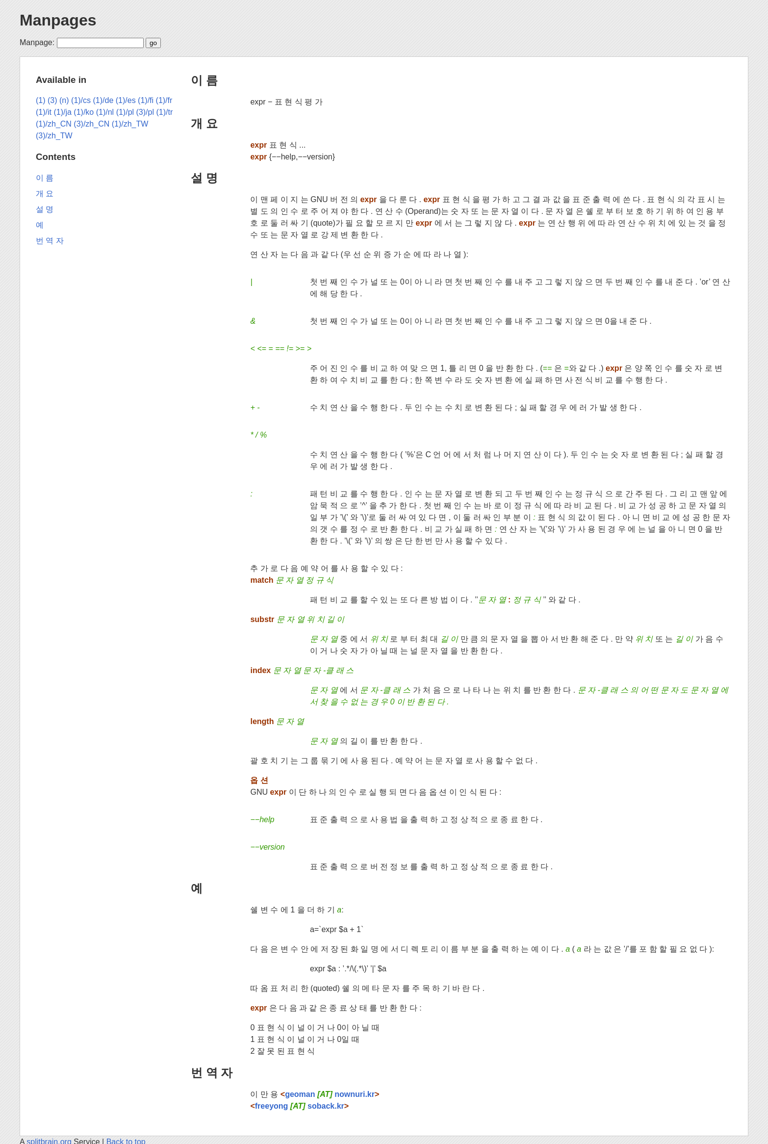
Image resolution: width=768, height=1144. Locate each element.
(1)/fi (146, 100)
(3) (52, 100)
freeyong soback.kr (299, 1106)
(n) (64, 100)
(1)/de (103, 100)
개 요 (204, 123)
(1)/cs (81, 100)
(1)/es (126, 100)
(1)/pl (125, 112)
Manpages (58, 20)
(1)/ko (84, 112)
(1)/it (43, 112)
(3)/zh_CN (91, 124)
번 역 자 (211, 1072)
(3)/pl (145, 112)
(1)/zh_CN (54, 124)
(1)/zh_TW (130, 124)
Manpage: (37, 42)
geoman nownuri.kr (330, 1094)
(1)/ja (62, 112)
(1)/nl (105, 112)
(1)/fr (164, 100)
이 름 (204, 80)
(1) (41, 100)
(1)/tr (164, 112)
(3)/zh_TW (54, 135)
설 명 (204, 177)
